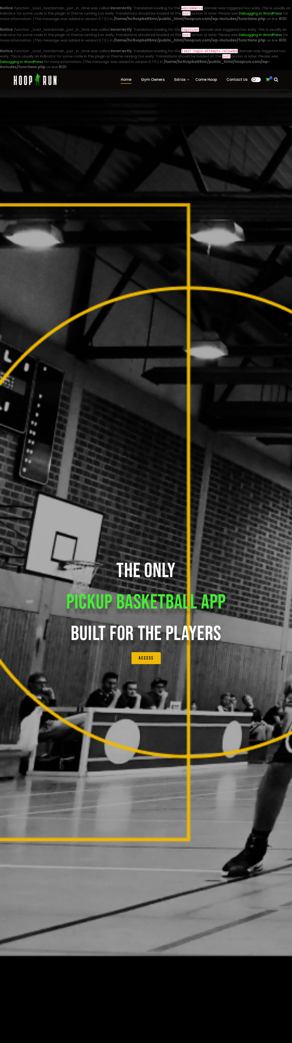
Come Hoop (206, 79)
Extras (180, 79)
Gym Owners (153, 79)
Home (126, 79)
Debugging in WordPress (260, 13)
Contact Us (237, 79)
